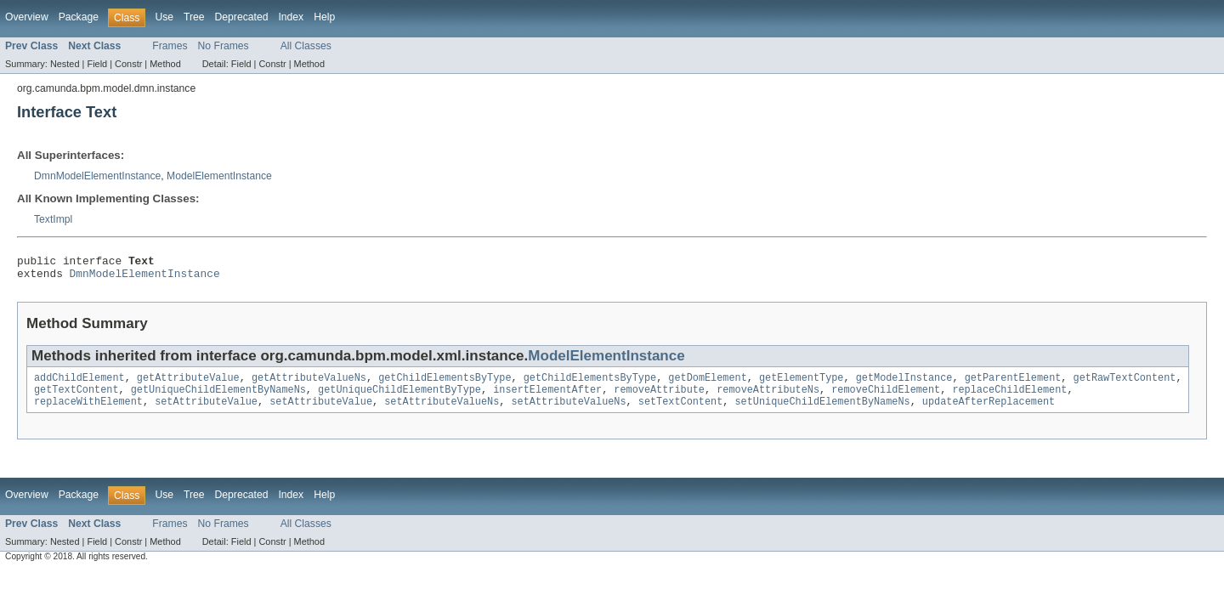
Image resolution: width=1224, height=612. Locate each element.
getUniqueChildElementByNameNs (218, 398)
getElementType (801, 384)
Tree (194, 17)
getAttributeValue (188, 384)
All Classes (306, 46)
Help (324, 17)
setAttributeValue (206, 411)
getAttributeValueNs (309, 384)
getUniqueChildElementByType (399, 398)
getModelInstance (904, 384)
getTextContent (76, 398)
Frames (169, 46)
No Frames (223, 46)
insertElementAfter (547, 398)
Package (79, 17)
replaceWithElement (88, 411)
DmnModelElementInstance (97, 176)
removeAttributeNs (768, 398)
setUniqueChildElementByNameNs (822, 411)
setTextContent (680, 411)
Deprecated (242, 17)
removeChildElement (885, 398)
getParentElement (1012, 384)
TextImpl (53, 219)
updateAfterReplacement (988, 411)
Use (164, 17)
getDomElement (707, 384)
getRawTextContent (1124, 384)
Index (290, 17)
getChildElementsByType (444, 384)
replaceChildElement (1009, 398)
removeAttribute (659, 398)
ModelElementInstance (219, 176)
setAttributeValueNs (441, 411)
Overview (26, 17)
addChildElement (79, 384)
